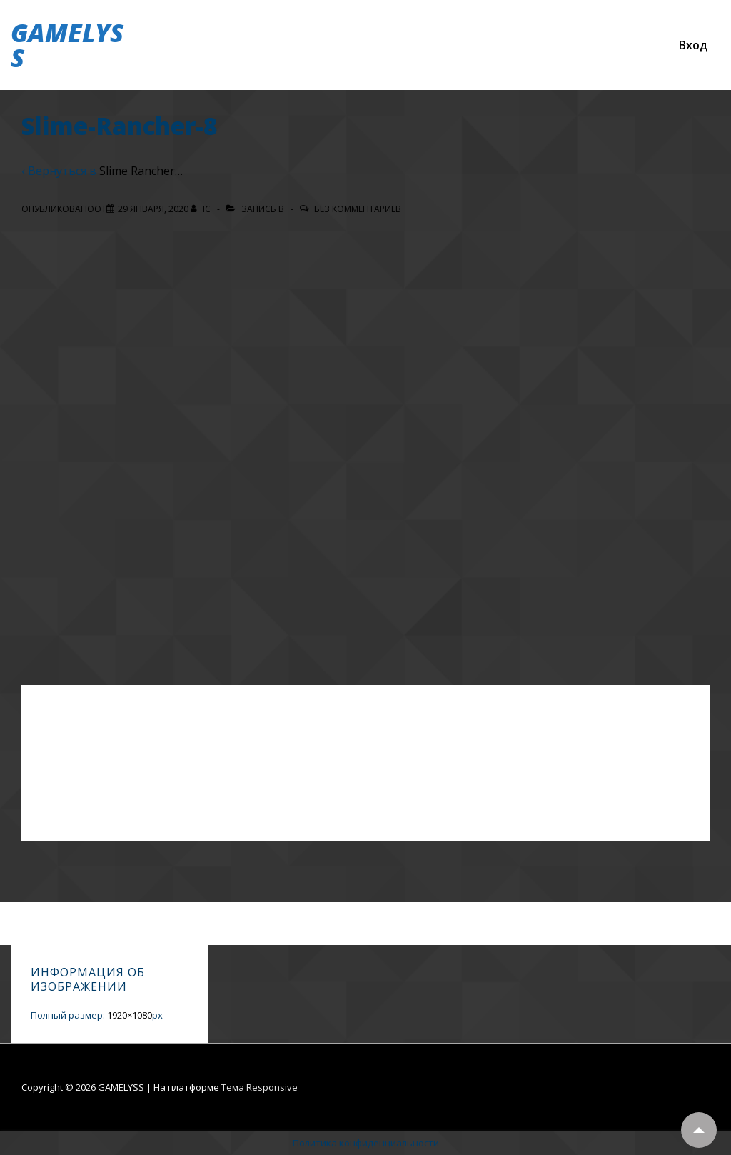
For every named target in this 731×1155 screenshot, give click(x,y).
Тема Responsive (259, 1087)
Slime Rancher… (141, 171)
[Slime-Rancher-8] (153, 209)
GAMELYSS (67, 45)
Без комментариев (357, 209)
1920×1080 (129, 1015)
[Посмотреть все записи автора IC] (202, 209)
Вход (693, 45)
